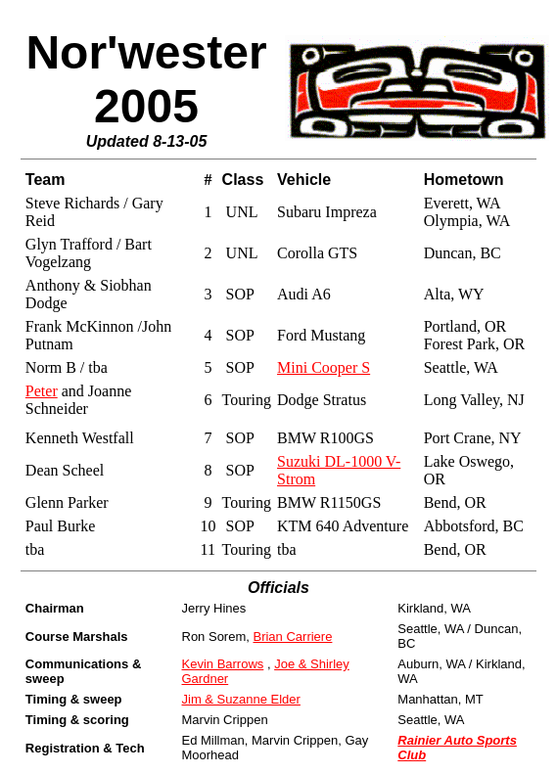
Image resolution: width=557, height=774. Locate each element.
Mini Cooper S (323, 367)
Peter (41, 391)
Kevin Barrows (223, 664)
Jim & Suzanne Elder (241, 699)
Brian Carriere (292, 636)
